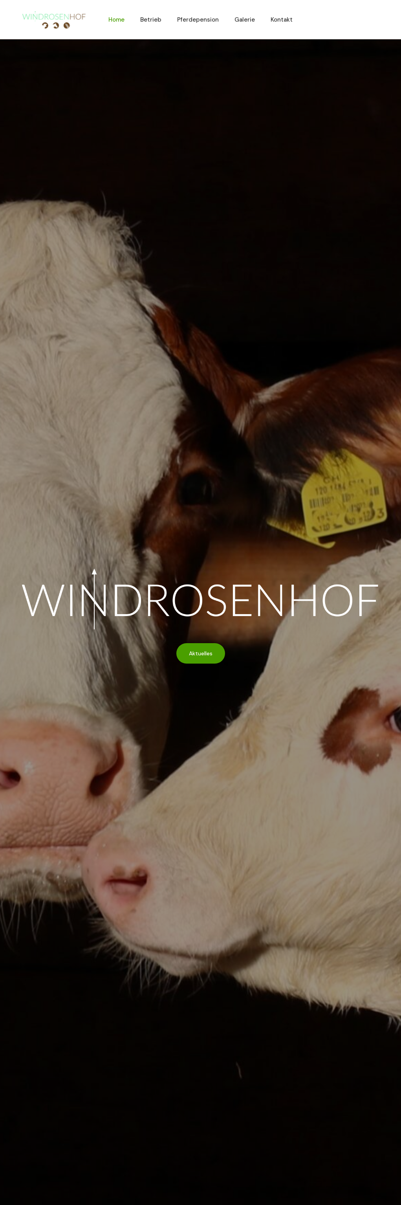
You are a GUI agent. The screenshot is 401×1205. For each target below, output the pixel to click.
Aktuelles (200, 653)
